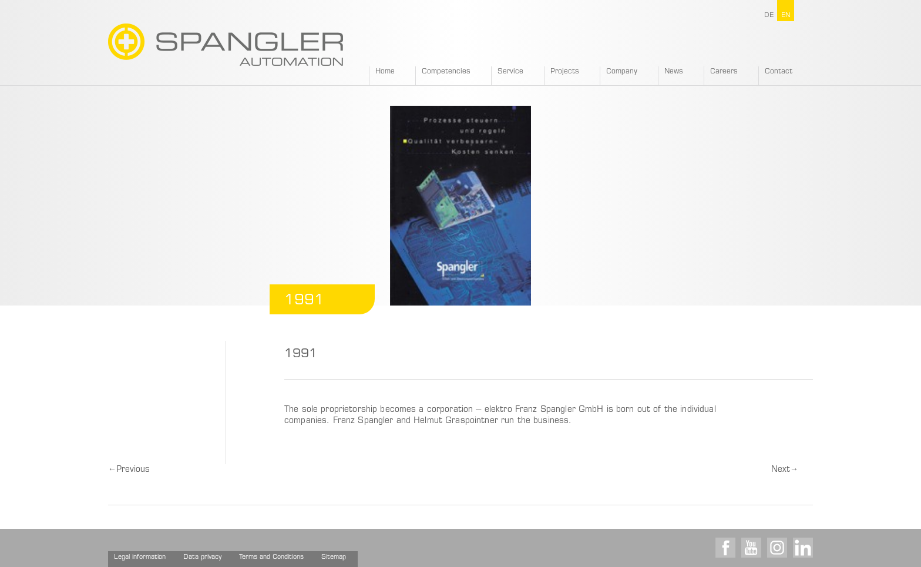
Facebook (725, 548)
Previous (129, 470)
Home (385, 71)
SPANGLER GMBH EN (225, 45)
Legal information (140, 557)
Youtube (751, 548)
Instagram (777, 548)
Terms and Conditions (271, 557)
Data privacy (202, 557)
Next (784, 470)
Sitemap (333, 557)
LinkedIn (803, 548)
